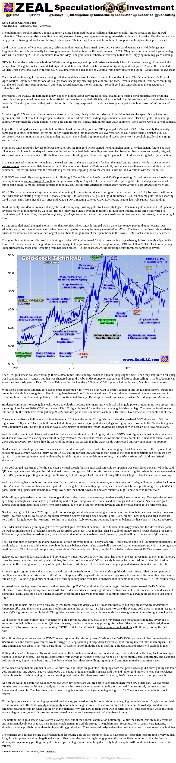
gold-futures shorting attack (137, 214)
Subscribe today (144, 708)
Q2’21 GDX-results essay (159, 579)
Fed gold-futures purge (156, 118)
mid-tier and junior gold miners (126, 671)
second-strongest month (38, 181)
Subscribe (51, 751)
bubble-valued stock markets (114, 627)
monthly (57, 705)
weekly (42, 705)
